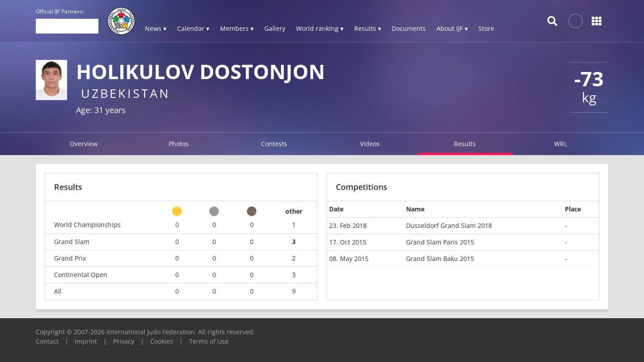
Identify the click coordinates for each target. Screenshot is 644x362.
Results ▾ (367, 28)
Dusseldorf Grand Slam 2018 (449, 225)
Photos (179, 143)
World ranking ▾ (319, 28)
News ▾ (155, 28)
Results (465, 143)
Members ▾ (237, 28)
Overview (83, 143)
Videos (370, 143)
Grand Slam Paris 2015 (440, 242)
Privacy (123, 341)
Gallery (274, 28)
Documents (409, 28)
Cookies (161, 341)
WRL (560, 143)
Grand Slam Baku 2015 (440, 258)
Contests (274, 143)
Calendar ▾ (193, 28)
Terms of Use (209, 341)
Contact (47, 341)
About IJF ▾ (452, 28)
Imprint (86, 341)
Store (486, 28)
